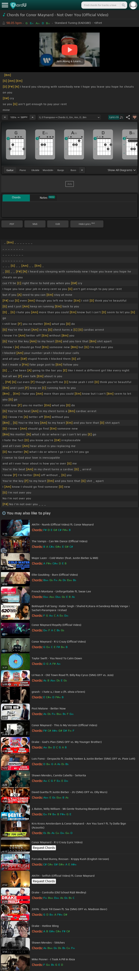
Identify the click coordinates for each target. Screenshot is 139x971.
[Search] (123, 5)
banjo (60, 170)
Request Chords (44, 848)
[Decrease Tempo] (5, 117)
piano (23, 170)
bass (73, 170)
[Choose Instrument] (82, 170)
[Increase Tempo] (33, 117)
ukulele (35, 170)
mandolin (48, 170)
